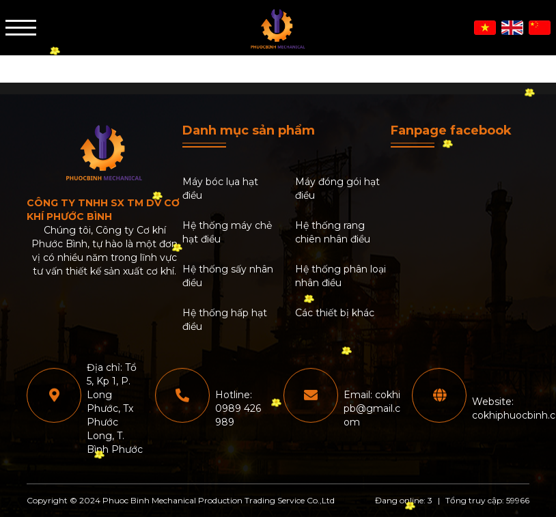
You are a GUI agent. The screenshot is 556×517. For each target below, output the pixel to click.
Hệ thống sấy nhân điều (227, 276)
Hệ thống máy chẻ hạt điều (227, 232)
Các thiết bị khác (334, 313)
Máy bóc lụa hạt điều (220, 188)
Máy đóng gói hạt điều (337, 188)
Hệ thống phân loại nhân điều (340, 276)
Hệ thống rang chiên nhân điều (332, 232)
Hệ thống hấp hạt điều (224, 320)
